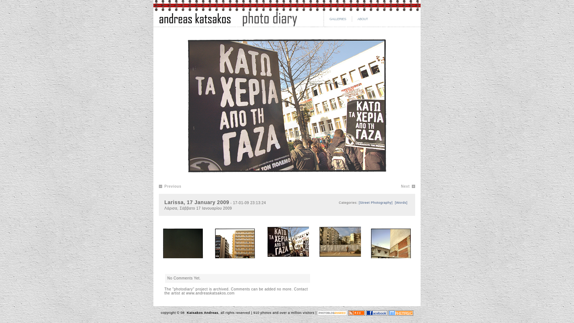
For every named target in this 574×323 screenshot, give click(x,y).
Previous (172, 186)
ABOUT (363, 19)
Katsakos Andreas (202, 313)
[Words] (401, 202)
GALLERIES (337, 19)
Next (405, 186)
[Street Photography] (376, 202)
